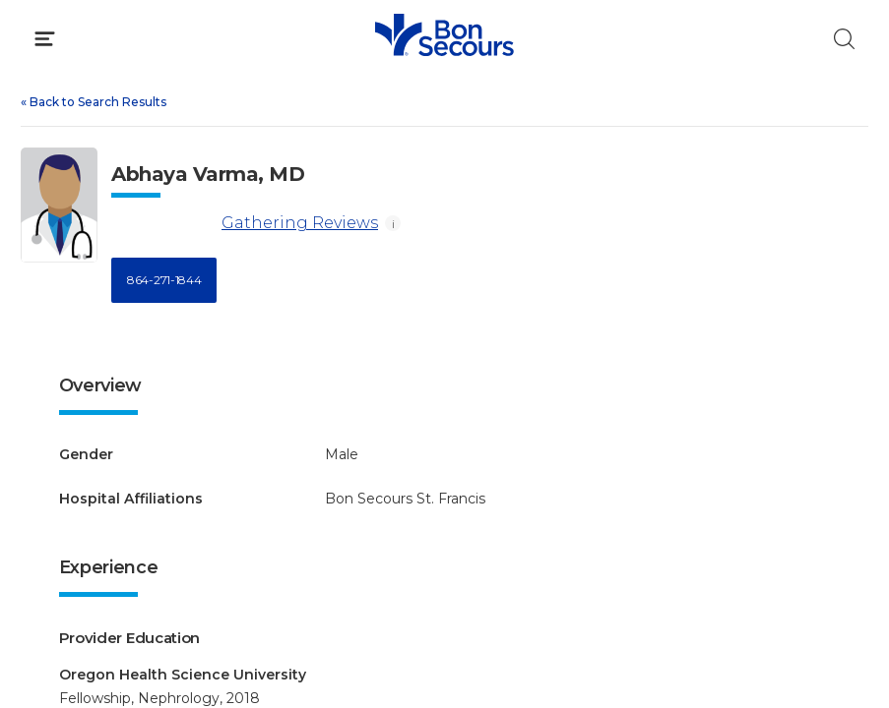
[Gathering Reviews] (163, 223)
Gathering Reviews (244, 223)
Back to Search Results (93, 101)
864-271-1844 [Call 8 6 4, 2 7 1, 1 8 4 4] (164, 279)
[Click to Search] (844, 39)
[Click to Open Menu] (45, 39)
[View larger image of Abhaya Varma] (59, 205)
